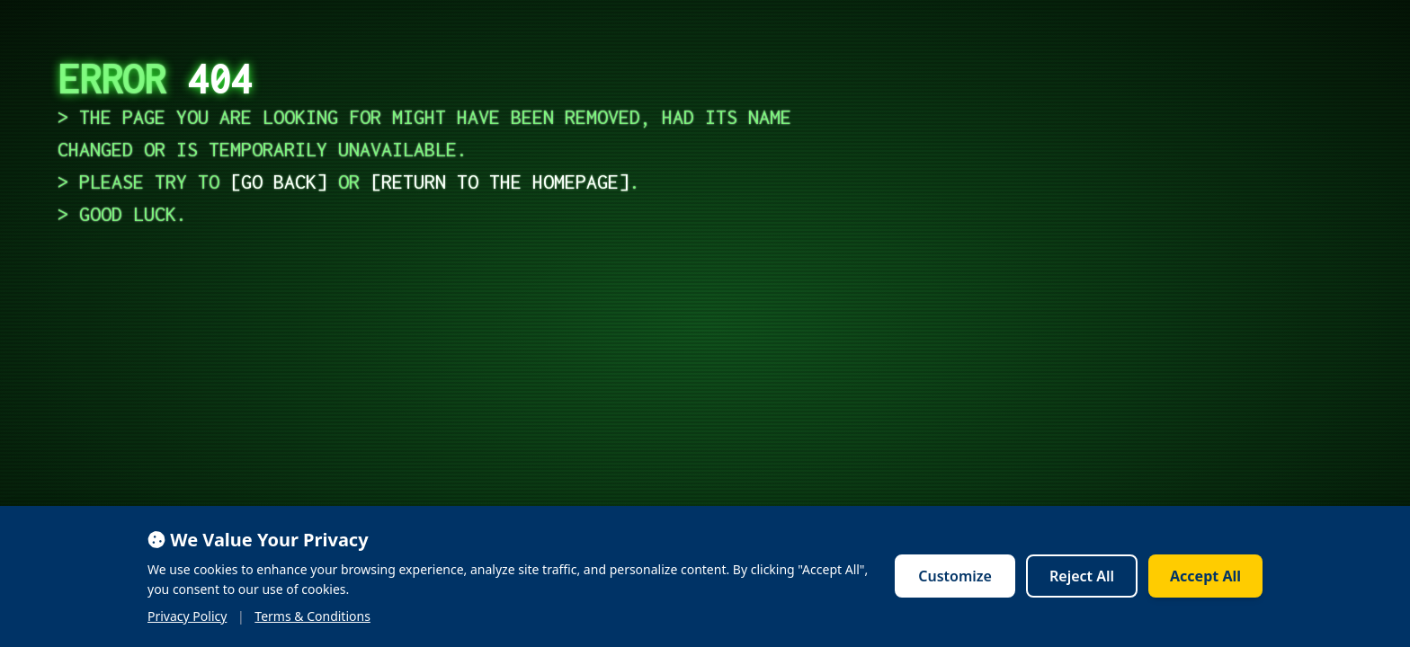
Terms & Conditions (312, 616)
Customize (955, 576)
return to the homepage (500, 181)
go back (279, 181)
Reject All (1081, 576)
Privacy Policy (187, 616)
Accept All (1205, 576)
